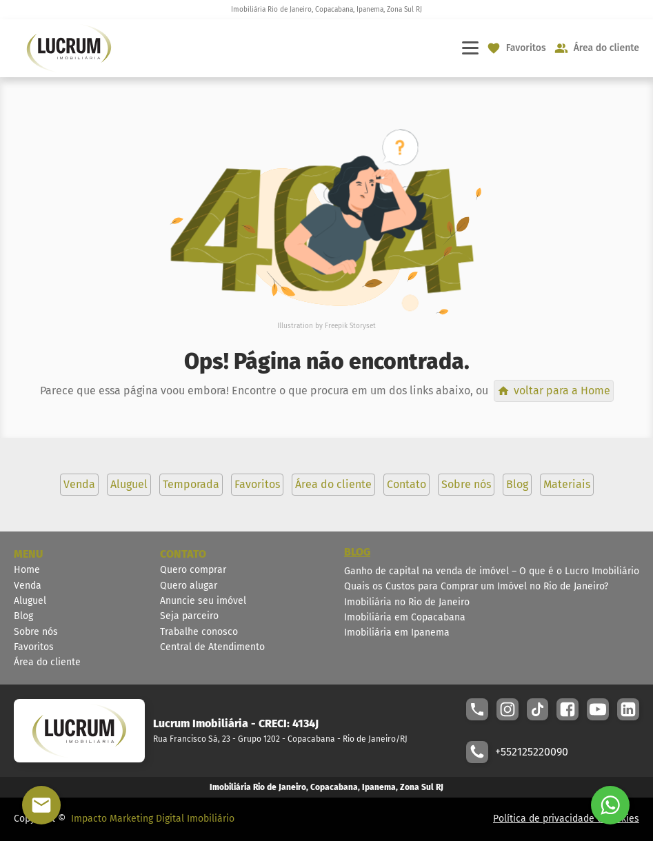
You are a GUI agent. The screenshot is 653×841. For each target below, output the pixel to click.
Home (27, 570)
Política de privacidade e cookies (566, 818)
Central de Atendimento (212, 647)
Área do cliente (47, 662)
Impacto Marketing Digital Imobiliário (152, 818)
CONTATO (183, 553)
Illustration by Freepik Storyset (326, 326)
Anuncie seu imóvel (203, 601)
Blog (23, 616)
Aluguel (30, 601)
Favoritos (34, 647)
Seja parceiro (189, 616)
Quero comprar (193, 570)
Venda (27, 585)
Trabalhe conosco (199, 632)
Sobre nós (36, 632)
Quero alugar (188, 585)
